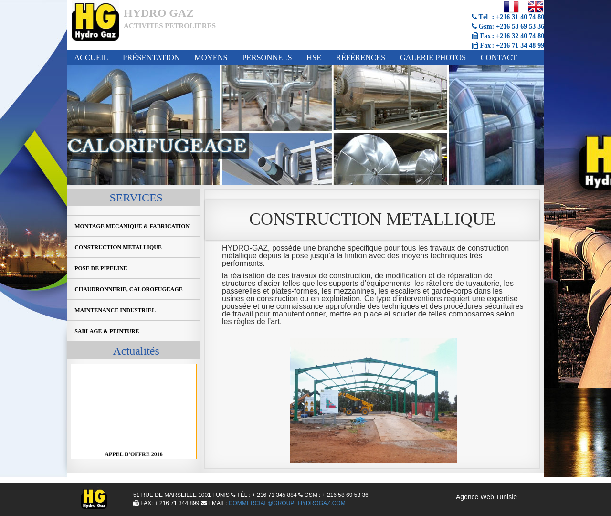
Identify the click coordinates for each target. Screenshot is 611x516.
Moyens (211, 57)
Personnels (267, 57)
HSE (313, 57)
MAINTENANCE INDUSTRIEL (115, 310)
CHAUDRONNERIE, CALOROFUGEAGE (128, 289)
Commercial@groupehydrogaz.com (287, 503)
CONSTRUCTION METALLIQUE (118, 247)
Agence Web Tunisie (486, 497)
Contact (499, 57)
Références (361, 57)
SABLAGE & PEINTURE (106, 331)
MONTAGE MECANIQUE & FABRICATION (132, 226)
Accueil (91, 57)
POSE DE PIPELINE (100, 268)
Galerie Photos (433, 57)
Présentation (151, 57)
